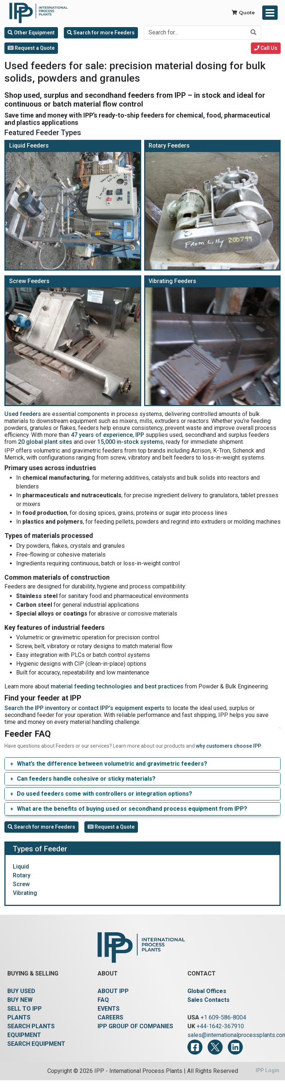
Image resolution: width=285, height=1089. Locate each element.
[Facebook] (194, 1047)
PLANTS (18, 1017)
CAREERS (110, 1017)
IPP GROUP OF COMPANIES (135, 1026)
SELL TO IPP (24, 1008)
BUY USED (21, 991)
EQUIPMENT (24, 1035)
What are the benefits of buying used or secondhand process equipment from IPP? (132, 808)
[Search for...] (195, 33)
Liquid (21, 866)
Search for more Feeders (101, 33)
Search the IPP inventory (37, 708)
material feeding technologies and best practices (117, 686)
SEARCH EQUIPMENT (36, 1043)
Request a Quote (31, 48)
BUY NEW (20, 999)
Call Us (265, 48)
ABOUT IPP (113, 991)
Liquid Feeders (29, 145)
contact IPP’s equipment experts (121, 708)
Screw (21, 884)
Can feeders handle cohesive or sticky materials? (86, 778)
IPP (139, 434)
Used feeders (22, 413)
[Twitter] (215, 1047)
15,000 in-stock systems (130, 441)
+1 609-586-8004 (223, 1017)
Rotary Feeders (169, 145)
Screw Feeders (29, 281)
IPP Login (267, 1070)
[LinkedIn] (235, 1047)
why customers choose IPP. (229, 746)
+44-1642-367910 (220, 1026)
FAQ (103, 999)
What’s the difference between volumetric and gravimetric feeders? (112, 763)
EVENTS (109, 1008)
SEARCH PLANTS (31, 1026)
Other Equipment (31, 33)
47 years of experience (102, 434)
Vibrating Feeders (172, 281)
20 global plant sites (45, 441)
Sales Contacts (208, 999)
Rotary (21, 875)
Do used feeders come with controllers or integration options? (104, 793)
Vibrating (25, 892)
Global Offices (206, 991)
